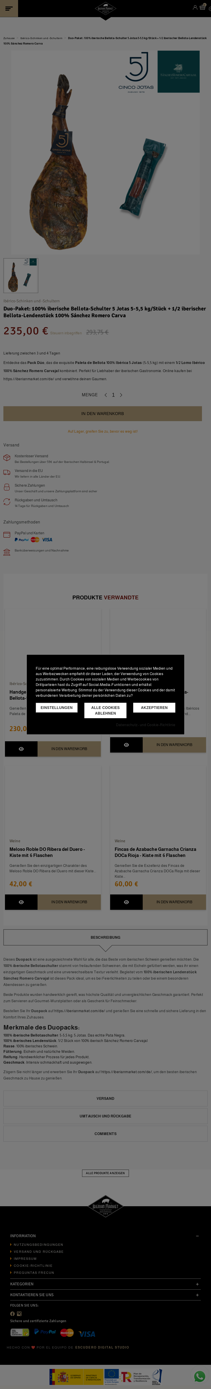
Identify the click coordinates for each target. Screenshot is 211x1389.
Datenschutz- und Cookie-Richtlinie (145, 725)
